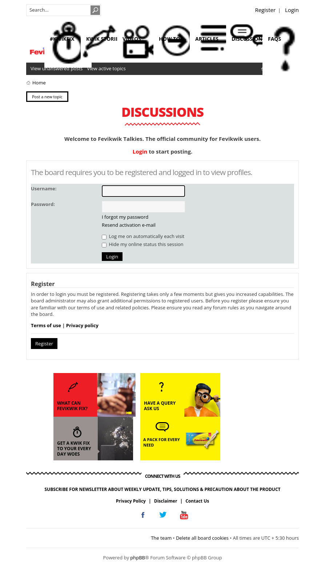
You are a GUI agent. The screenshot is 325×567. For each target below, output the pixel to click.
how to (169, 38)
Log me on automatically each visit (143, 236)
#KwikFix (62, 38)
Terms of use (46, 325)
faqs (274, 38)
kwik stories (103, 38)
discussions (248, 38)
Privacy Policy (131, 501)
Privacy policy (82, 325)
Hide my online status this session (142, 244)
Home (39, 82)
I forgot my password (125, 217)
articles (206, 38)
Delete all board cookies (202, 538)
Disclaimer (165, 501)
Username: (43, 188)
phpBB (137, 557)
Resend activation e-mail (129, 225)
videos (132, 38)
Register (265, 9)
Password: (43, 204)
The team (161, 538)
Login (292, 9)
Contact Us (197, 501)
